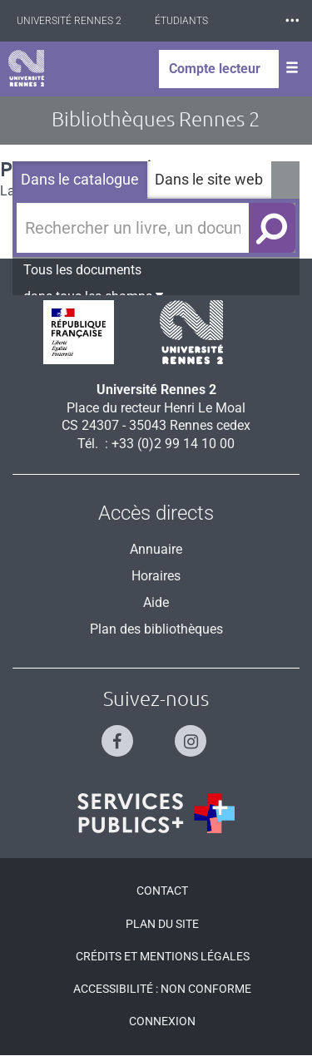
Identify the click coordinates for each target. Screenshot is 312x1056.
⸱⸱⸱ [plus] (292, 20)
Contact (162, 890)
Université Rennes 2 (69, 21)
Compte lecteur (214, 68)
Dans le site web (209, 179)
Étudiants (181, 21)
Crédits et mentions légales (163, 956)
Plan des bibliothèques (156, 629)
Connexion (162, 1021)
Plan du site (162, 923)
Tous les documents (82, 270)
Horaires (156, 576)
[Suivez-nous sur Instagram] (192, 734)
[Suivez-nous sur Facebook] (119, 734)
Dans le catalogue (80, 179)
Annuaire (156, 549)
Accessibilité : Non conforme (162, 988)
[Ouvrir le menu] (292, 69)
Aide (156, 602)
